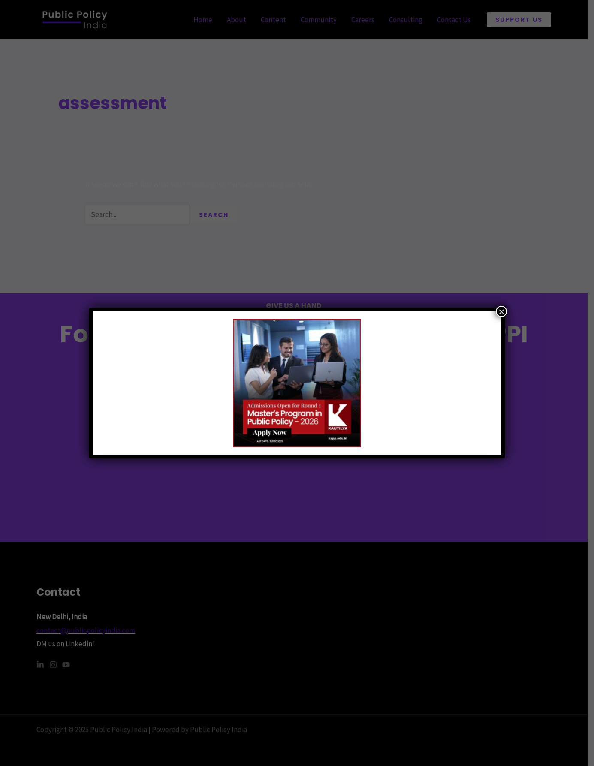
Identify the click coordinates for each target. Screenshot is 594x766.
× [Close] (501, 311)
